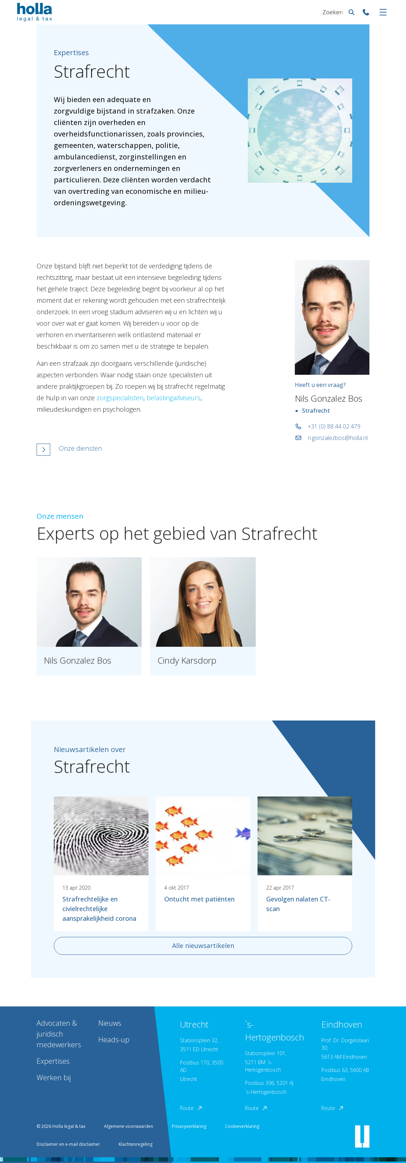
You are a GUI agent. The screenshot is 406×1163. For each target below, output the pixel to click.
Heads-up (113, 1039)
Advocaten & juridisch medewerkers (59, 1033)
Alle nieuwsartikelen (203, 945)
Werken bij (54, 1077)
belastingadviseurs (173, 397)
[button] (131, 450)
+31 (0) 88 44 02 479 (327, 426)
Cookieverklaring (242, 1126)
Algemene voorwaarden (128, 1126)
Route (191, 1108)
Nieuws (109, 1023)
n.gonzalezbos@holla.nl (331, 438)
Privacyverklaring (189, 1126)
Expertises (53, 1061)
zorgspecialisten (119, 397)
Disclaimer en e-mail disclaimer (68, 1144)
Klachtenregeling (135, 1144)
